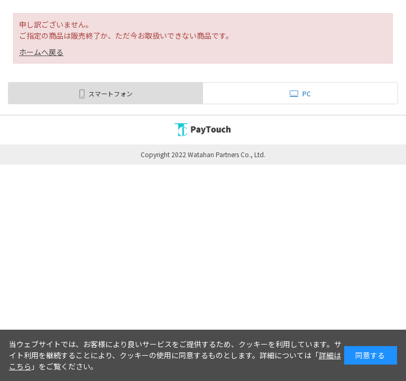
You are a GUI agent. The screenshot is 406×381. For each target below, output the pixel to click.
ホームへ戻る (41, 52)
